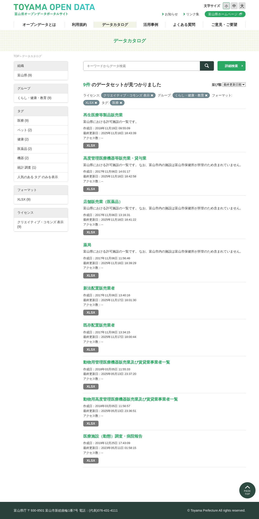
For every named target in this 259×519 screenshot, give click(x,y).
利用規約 (79, 25)
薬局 (87, 245)
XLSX (91, 145)
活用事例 (150, 25)
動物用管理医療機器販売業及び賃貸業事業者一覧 (126, 362)
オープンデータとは (39, 25)
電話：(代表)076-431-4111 (98, 510)
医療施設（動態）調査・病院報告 (112, 436)
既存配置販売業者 (99, 325)
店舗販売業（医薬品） (103, 202)
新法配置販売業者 (99, 288)
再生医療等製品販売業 (103, 115)
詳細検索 (231, 66)
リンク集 (192, 14)
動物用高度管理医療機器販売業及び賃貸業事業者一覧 (130, 399)
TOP (16, 56)
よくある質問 (184, 25)
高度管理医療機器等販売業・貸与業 (114, 158)
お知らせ (171, 14)
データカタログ (115, 25)
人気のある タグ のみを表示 (37, 177)
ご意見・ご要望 (224, 25)
